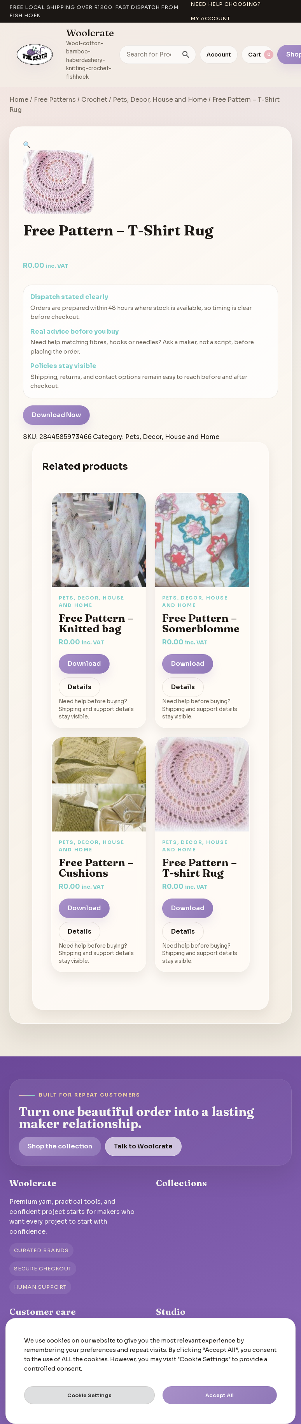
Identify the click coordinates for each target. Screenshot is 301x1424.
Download (84, 664)
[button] (27, 145)
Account (218, 54)
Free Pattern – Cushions (96, 867)
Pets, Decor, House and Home (160, 100)
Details (79, 687)
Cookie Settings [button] (89, 1395)
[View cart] (257, 55)
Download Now (56, 415)
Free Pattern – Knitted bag (96, 623)
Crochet (94, 100)
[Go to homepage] (35, 54)
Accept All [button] (219, 1395)
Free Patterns (55, 100)
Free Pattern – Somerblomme (201, 623)
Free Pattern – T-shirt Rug (199, 867)
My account (210, 18)
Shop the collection (60, 1146)
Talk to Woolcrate (143, 1146)
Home (18, 100)
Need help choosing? (226, 4)
